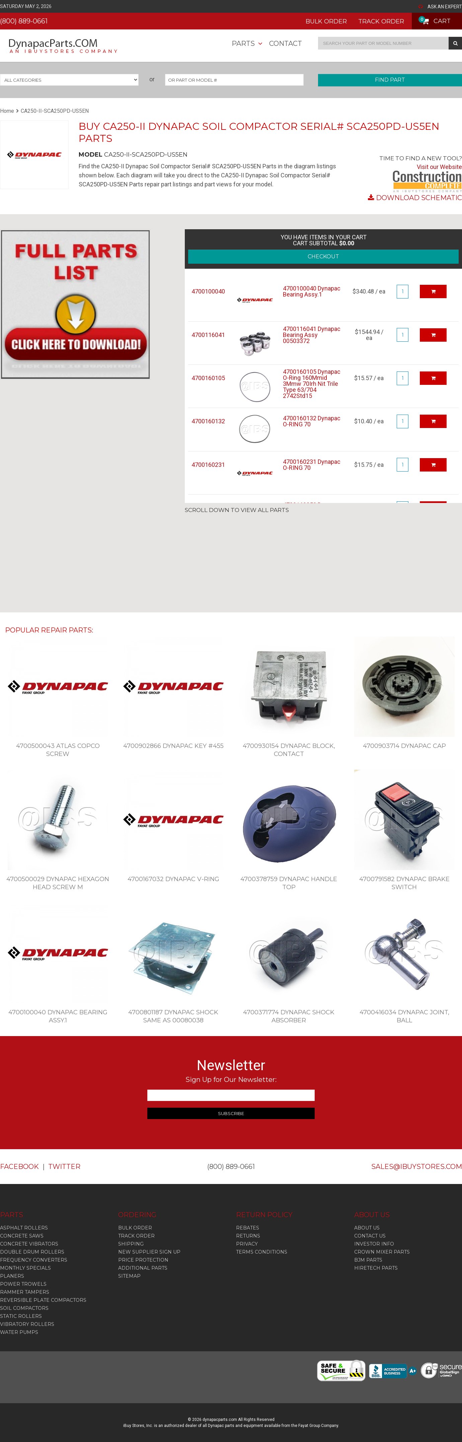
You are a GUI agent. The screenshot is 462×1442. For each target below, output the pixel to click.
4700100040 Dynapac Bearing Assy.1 (311, 291)
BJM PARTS (368, 1260)
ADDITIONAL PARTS (142, 1268)
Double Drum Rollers (32, 1252)
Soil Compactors (24, 1308)
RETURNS (248, 1236)
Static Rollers (21, 1316)
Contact (285, 43)
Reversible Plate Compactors (43, 1300)
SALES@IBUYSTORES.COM (416, 1167)
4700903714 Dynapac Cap (404, 746)
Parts (243, 43)
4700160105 (208, 378)
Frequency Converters (33, 1260)
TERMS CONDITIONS (261, 1252)
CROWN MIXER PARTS (382, 1252)
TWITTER (64, 1167)
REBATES (247, 1228)
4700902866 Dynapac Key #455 (173, 746)
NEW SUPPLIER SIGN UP (149, 1252)
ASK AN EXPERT (445, 6)
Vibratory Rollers (27, 1324)
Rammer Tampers (24, 1292)
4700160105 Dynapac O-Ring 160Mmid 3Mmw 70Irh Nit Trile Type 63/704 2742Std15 (311, 384)
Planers (12, 1276)
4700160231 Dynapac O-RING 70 (311, 465)
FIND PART (390, 80)
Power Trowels (23, 1284)
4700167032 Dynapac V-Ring (173, 879)
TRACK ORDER (381, 21)
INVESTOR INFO (374, 1244)
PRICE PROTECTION (143, 1260)
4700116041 (208, 335)
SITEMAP (129, 1276)
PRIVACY (247, 1244)
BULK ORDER (326, 21)
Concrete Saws (22, 1236)
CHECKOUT (323, 256)
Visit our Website (439, 166)
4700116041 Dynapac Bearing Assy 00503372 (311, 335)
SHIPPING (131, 1244)
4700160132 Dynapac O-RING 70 (311, 421)
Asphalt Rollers (24, 1228)
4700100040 (208, 291)
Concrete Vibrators (29, 1244)
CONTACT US (370, 1236)
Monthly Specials (25, 1268)
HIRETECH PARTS (376, 1268)
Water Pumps (19, 1332)
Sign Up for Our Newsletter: (231, 1079)
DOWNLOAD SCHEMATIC (419, 198)
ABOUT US (367, 1228)
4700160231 (208, 465)
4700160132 (208, 421)
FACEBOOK (19, 1167)
